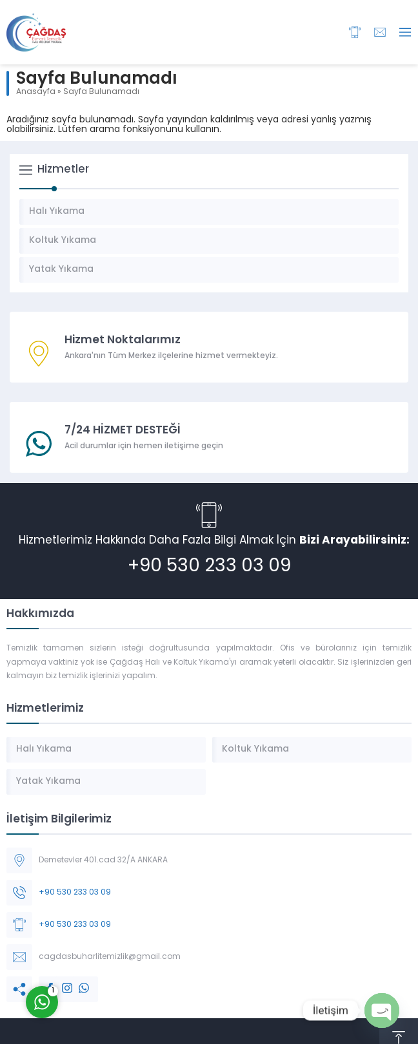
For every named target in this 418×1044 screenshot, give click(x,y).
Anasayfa (35, 92)
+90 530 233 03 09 (209, 567)
